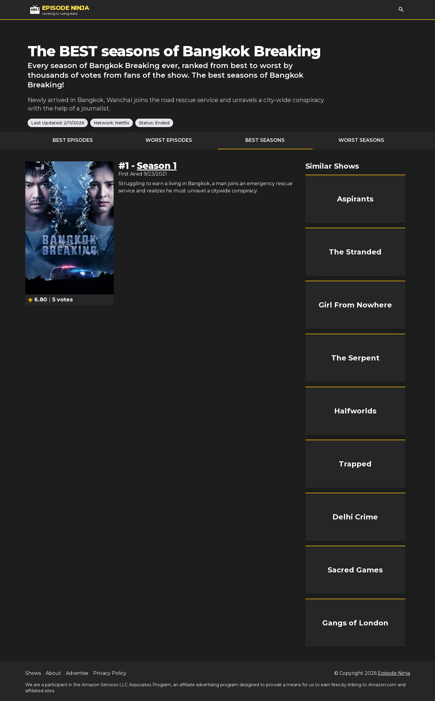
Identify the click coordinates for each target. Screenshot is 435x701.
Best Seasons (265, 140)
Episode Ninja (394, 673)
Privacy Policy (109, 673)
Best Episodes (73, 140)
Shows (33, 673)
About (53, 673)
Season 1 (156, 165)
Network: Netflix (111, 123)
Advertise (77, 673)
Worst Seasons (361, 140)
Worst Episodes (169, 140)
